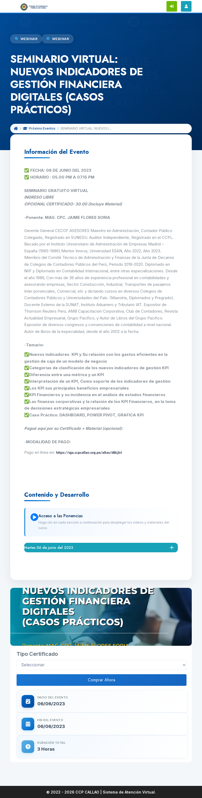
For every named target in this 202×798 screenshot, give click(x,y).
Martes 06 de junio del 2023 (48, 547)
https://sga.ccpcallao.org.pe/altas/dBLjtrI (89, 452)
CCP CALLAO (87, 792)
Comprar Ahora (101, 680)
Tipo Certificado (37, 654)
